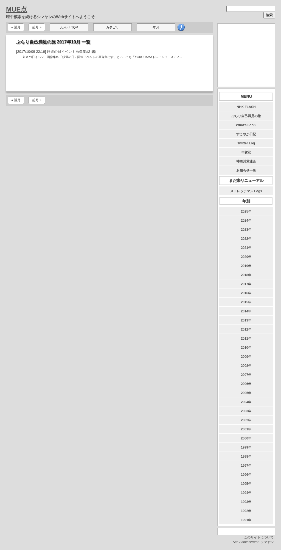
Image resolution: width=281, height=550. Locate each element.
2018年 (246, 275)
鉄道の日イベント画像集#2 (68, 52)
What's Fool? (246, 125)
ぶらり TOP (69, 27)
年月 (156, 27)
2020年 (246, 257)
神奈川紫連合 (246, 161)
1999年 (246, 447)
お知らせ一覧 (246, 170)
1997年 (246, 466)
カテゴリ (112, 27)
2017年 (246, 284)
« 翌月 (16, 27)
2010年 (246, 348)
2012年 (246, 329)
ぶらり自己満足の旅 (246, 116)
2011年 (246, 338)
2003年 (246, 411)
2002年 (246, 420)
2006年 (246, 384)
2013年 (246, 320)
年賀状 (246, 152)
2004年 (246, 402)
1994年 (246, 493)
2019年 (246, 266)
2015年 (246, 302)
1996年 (246, 475)
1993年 (246, 502)
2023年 (246, 230)
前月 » (36, 27)
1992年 (246, 511)
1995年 (246, 484)
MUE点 (16, 9)
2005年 (246, 393)
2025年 (246, 211)
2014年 (246, 311)
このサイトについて (259, 537)
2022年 (246, 239)
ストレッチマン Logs (246, 191)
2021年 (246, 248)
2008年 (246, 366)
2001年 (246, 429)
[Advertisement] (109, 76)
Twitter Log (246, 143)
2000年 (246, 438)
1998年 (246, 456)
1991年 (246, 520)
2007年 (246, 375)
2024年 (246, 220)
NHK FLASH (246, 107)
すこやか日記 (246, 134)
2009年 (246, 357)
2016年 (246, 293)
